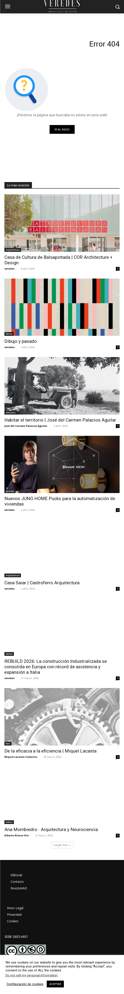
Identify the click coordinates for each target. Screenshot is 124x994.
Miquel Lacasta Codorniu (20, 756)
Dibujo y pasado (20, 341)
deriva (9, 653)
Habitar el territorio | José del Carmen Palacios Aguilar (60, 420)
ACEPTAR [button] (55, 984)
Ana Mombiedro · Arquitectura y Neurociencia (51, 829)
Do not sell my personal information (31, 975)
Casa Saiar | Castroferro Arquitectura (42, 582)
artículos (11, 412)
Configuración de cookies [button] (25, 984)
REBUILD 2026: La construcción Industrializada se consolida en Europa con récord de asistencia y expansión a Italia (55, 667)
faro (8, 743)
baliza (9, 822)
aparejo (10, 491)
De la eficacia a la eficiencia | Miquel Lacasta (50, 751)
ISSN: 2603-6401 (16, 937)
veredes (9, 268)
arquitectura (13, 249)
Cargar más (62, 845)
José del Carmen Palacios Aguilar (25, 425)
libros (9, 333)
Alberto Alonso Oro (16, 835)
